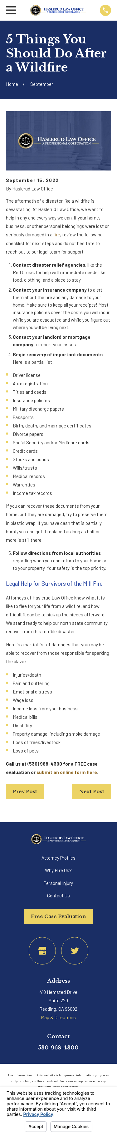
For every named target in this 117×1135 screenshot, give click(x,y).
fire (56, 234)
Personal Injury (58, 883)
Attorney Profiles (58, 858)
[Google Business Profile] (42, 951)
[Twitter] (75, 951)
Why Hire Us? (58, 870)
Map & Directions (58, 1017)
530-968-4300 (58, 1047)
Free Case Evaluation (58, 916)
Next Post (91, 791)
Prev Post (25, 791)
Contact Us (58, 895)
